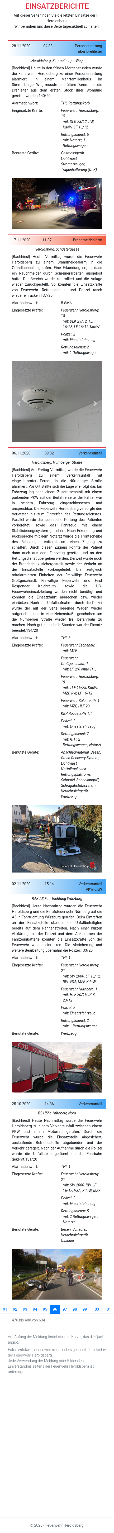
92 (15, 1309)
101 (108, 1309)
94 (35, 1309)
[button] (18, 205)
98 (75, 1309)
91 (5, 1309)
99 (85, 1309)
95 (45, 1309)
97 (65, 1309)
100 (96, 1309)
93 (25, 1309)
